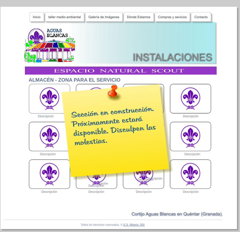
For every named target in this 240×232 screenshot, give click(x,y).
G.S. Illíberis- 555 (134, 224)
